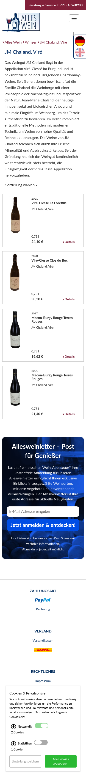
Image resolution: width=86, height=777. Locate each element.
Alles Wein (13, 42)
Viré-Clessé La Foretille (49, 203)
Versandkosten (43, 640)
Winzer (31, 42)
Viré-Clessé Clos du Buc (49, 260)
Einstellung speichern (25, 761)
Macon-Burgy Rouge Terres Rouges (52, 319)
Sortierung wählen (21, 185)
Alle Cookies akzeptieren (61, 761)
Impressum (43, 681)
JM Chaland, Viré (53, 42)
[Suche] (74, 34)
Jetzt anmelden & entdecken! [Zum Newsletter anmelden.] (43, 525)
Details (70, 242)
